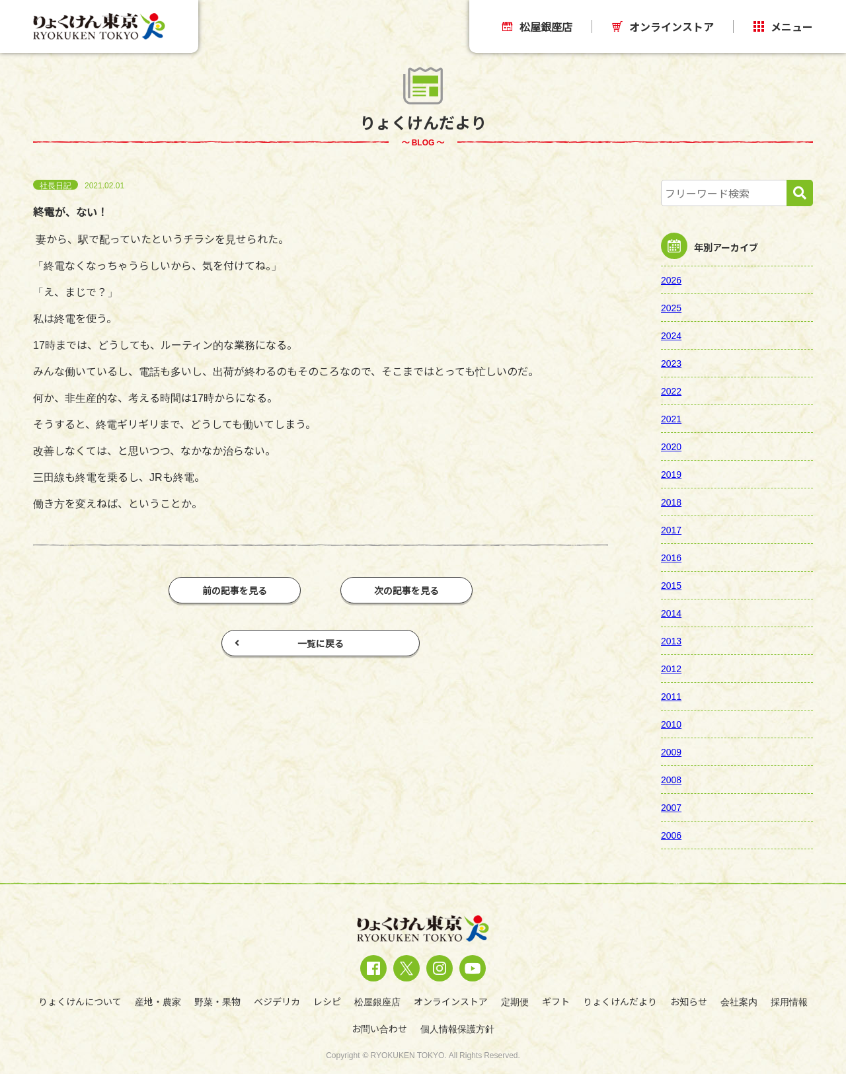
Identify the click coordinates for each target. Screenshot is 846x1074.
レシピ (327, 1001)
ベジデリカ (277, 1001)
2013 (671, 640)
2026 (671, 279)
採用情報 (789, 1001)
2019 (671, 473)
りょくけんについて (80, 1001)
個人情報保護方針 (457, 1028)
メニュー (783, 26)
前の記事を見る (234, 590)
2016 (671, 557)
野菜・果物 (217, 1001)
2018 (671, 501)
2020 (671, 446)
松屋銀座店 (537, 26)
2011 (671, 696)
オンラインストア (663, 26)
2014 (671, 612)
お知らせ (688, 1001)
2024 (671, 335)
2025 (671, 307)
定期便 (515, 1001)
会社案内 (738, 1001)
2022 (671, 390)
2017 (671, 529)
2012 (671, 668)
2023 (671, 362)
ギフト (556, 1001)
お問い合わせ (379, 1028)
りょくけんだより (620, 1001)
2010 (671, 723)
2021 (671, 418)
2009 (671, 751)
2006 (671, 834)
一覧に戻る (289, 643)
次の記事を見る (406, 590)
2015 (671, 585)
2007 (671, 807)
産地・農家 (158, 1001)
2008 (671, 779)
